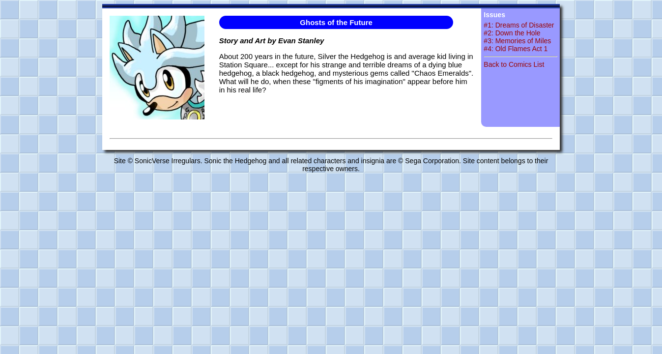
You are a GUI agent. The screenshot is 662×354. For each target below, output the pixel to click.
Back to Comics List (514, 64)
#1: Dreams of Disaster (519, 25)
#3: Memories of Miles (517, 41)
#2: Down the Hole (512, 33)
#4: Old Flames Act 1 (515, 49)
